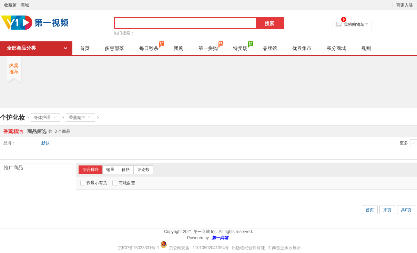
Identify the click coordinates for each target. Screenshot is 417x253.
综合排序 (90, 169)
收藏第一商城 (16, 5)
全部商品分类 (21, 48)
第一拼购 (211, 46)
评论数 (143, 169)
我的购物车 (354, 24)
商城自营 (123, 183)
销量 (110, 169)
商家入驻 (404, 5)
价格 (126, 169)
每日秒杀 (151, 46)
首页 (85, 48)
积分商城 (336, 48)
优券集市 (302, 48)
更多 (408, 142)
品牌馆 (270, 48)
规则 (366, 48)
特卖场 (243, 46)
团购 (178, 48)
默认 (45, 143)
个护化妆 (12, 117)
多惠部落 (114, 48)
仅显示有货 (93, 182)
